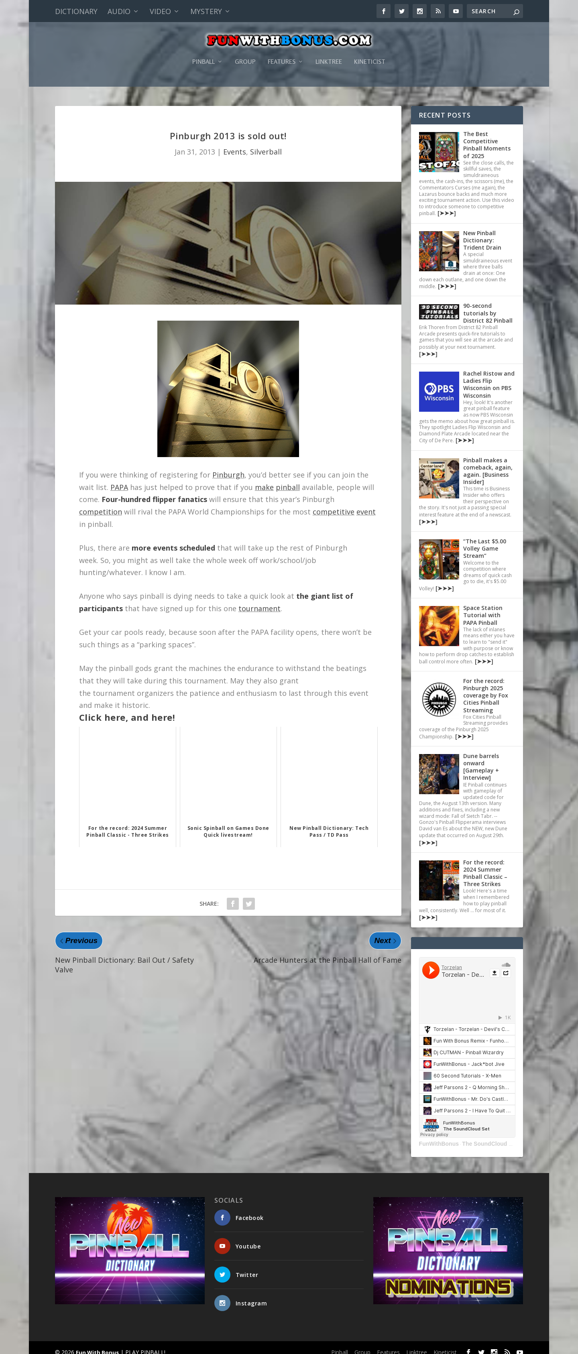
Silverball (266, 144)
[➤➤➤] (446, 205)
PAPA (119, 479)
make (264, 479)
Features (281, 57)
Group (245, 57)
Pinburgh (228, 467)
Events (234, 144)
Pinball (203, 57)
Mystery (206, 11)
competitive (333, 504)
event (366, 504)
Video (160, 11)
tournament (259, 601)
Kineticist (369, 57)
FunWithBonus (439, 1136)
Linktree (328, 57)
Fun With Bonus (97, 1344)
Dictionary (76, 11)
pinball (288, 479)
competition (100, 504)
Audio (119, 11)
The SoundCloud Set (489, 1136)
